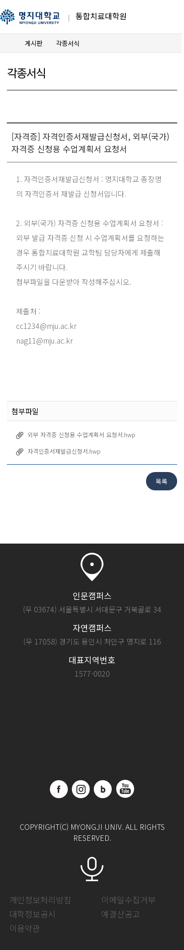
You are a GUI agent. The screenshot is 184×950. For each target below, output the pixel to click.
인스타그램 (81, 789)
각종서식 (68, 43)
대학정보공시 (32, 914)
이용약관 (24, 928)
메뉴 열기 (164, 17)
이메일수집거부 (128, 900)
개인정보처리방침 (40, 900)
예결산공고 (120, 914)
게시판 (34, 43)
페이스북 (59, 789)
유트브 (125, 789)
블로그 (103, 789)
